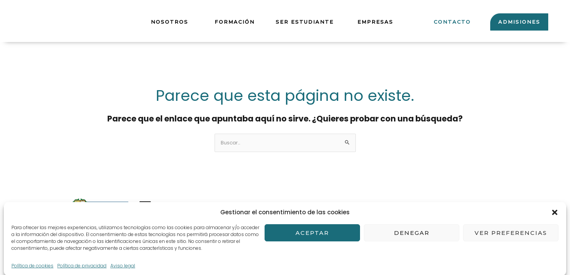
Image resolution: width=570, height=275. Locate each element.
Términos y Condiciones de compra (273, 208)
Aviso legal (193, 208)
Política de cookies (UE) (356, 225)
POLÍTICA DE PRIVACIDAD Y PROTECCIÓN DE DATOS (244, 225)
